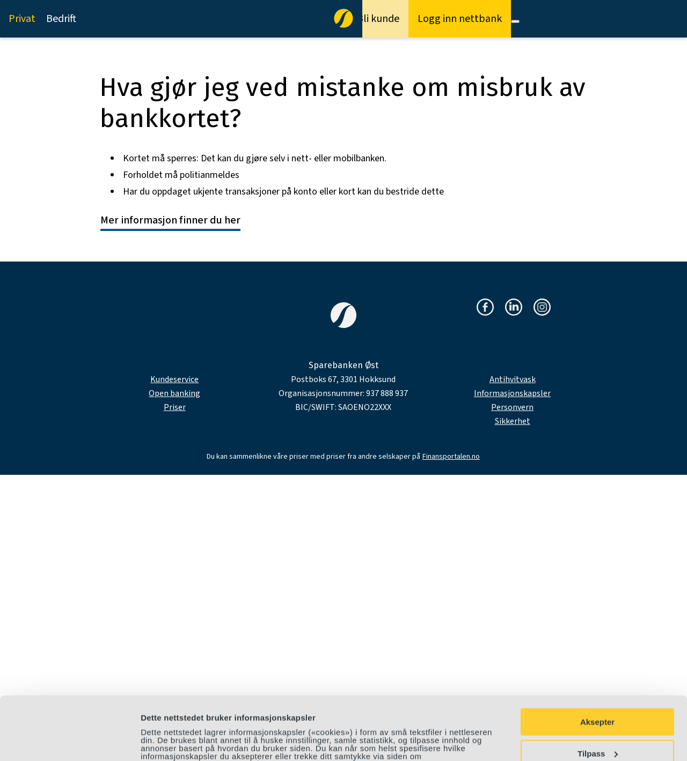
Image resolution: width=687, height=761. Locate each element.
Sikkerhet (512, 421)
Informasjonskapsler (512, 393)
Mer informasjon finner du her (170, 220)
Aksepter (597, 662)
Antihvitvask (512, 379)
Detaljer (156, 740)
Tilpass (598, 693)
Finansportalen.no (451, 456)
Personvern (512, 407)
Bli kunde (378, 18)
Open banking (174, 393)
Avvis (597, 725)
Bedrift (61, 18)
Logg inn (460, 18)
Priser (175, 407)
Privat (22, 18)
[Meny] (515, 21)
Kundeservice (174, 379)
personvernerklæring (198, 713)
